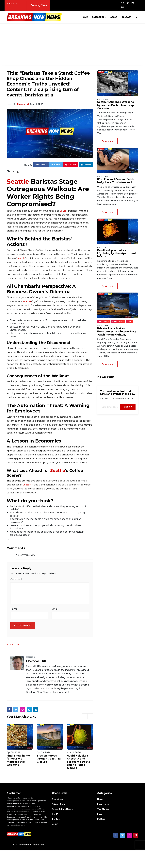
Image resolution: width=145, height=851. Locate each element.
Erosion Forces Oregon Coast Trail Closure (49, 759)
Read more (20, 826)
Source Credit (13, 645)
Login (55, 824)
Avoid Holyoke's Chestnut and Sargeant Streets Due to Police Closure (78, 762)
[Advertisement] (72, 45)
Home (85, 17)
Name (13, 609)
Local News (103, 804)
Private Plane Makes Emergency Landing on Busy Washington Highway (116, 331)
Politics (101, 819)
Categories (98, 17)
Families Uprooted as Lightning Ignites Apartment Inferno (116, 253)
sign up (128, 407)
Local (100, 814)
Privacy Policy (59, 804)
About (113, 17)
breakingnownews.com (33, 845)
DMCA (55, 814)
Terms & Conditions (62, 809)
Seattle (18, 181)
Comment (16, 579)
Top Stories (103, 809)
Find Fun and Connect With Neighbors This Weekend (114, 3)
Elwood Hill (23, 104)
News (100, 799)
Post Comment (22, 626)
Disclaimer (57, 799)
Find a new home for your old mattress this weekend (18, 761)
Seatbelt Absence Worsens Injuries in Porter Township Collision (115, 105)
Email (55, 609)
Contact (126, 17)
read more (107, 141)
